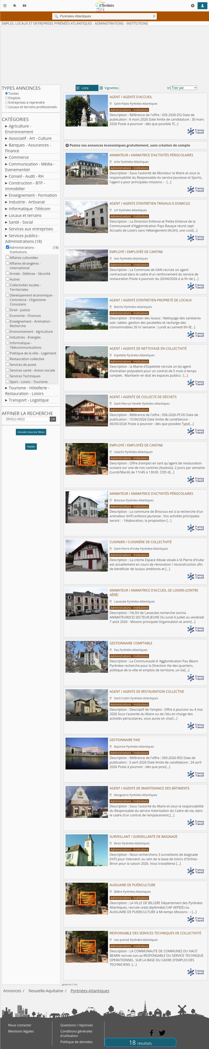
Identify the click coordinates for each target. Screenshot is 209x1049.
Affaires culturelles (24, 257)
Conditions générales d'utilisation (76, 1033)
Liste (83, 88)
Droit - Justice (20, 310)
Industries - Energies (25, 337)
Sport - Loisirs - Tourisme (29, 382)
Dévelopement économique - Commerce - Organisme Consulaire (32, 299)
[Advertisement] (104, 54)
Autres (15, 279)
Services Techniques (25, 376)
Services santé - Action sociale (32, 370)
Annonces (12, 990)
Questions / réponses (76, 1025)
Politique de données (76, 1042)
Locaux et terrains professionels (32, 107)
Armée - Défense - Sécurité (30, 273)
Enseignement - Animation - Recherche (31, 323)
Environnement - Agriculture (31, 331)
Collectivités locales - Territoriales (25, 287)
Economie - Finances (25, 315)
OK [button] (53, 419)
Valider (31, 446)
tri (168, 88)
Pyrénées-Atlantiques (90, 990)
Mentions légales (21, 1031)
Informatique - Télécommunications (25, 345)
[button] (31, 434)
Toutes (13, 93)
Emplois (14, 98)
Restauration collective (27, 359)
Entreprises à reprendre (26, 102)
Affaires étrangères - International (25, 265)
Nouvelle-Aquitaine (46, 990)
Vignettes (109, 88)
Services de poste (23, 364)
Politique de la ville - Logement (33, 353)
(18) (56, 247)
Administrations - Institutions (23, 249)
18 (140, 1042)
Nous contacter (19, 1025)
